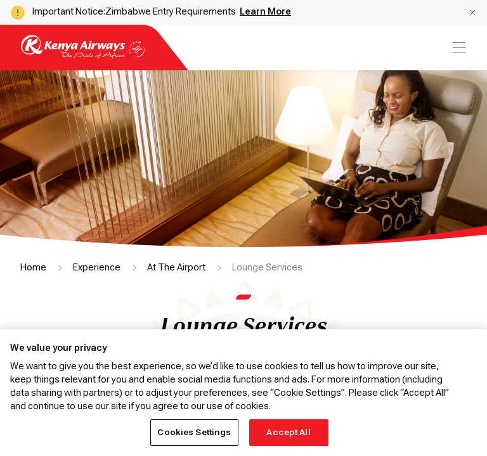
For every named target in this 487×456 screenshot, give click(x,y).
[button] (473, 12)
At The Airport (176, 267)
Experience (96, 267)
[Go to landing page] (83, 55)
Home (33, 267)
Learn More (265, 11)
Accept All (288, 432)
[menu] (457, 47)
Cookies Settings (194, 432)
